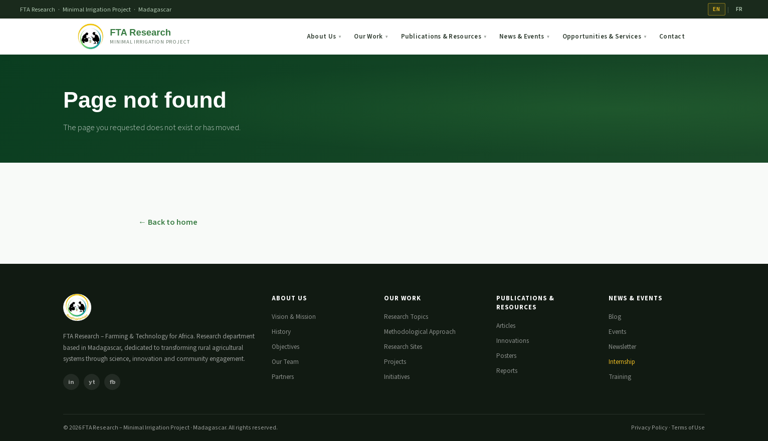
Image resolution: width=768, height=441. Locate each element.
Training (620, 376)
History (281, 331)
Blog (615, 316)
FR (739, 9)
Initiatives (397, 376)
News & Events (524, 36)
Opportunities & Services (605, 36)
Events (617, 331)
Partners (283, 376)
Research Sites (403, 346)
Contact (672, 36)
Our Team (285, 361)
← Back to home (168, 222)
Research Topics (406, 316)
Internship (622, 361)
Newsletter (622, 346)
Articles (505, 325)
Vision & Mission (294, 316)
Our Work (371, 36)
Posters (506, 355)
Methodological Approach (420, 331)
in (71, 381)
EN (716, 9)
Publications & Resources (444, 36)
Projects (395, 361)
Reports (506, 370)
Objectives (285, 346)
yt (92, 381)
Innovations (512, 340)
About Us (324, 36)
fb (112, 381)
